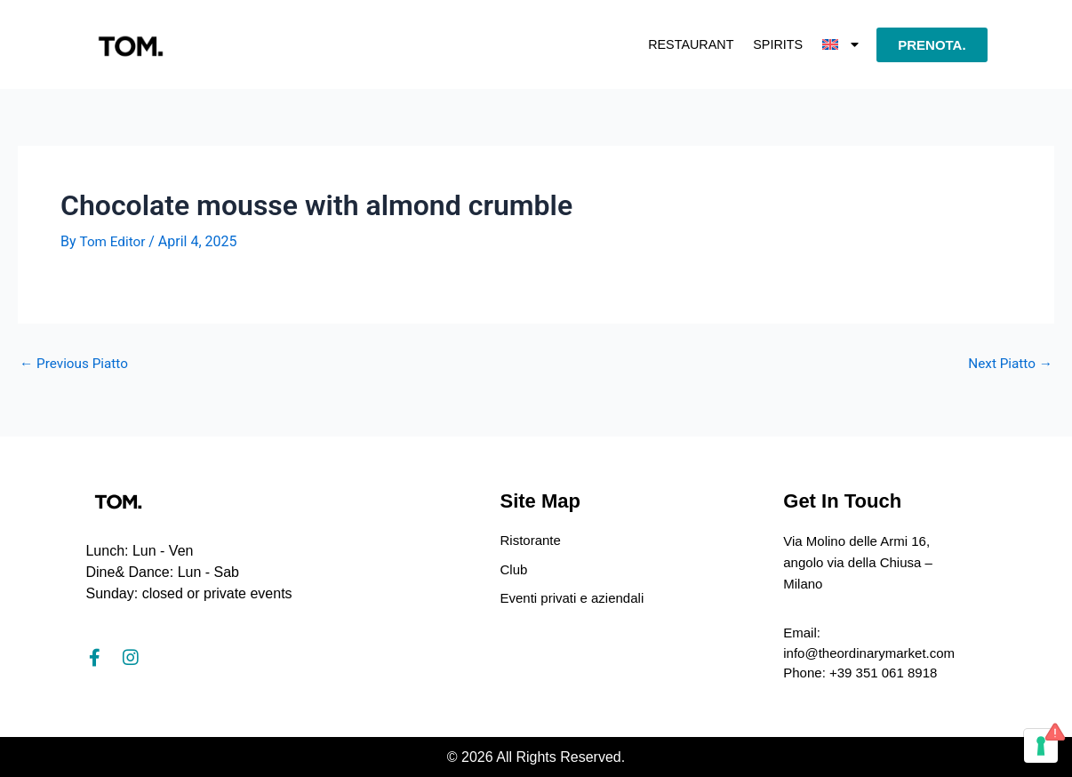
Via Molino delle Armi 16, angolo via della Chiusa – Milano (862, 559)
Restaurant (664, 44)
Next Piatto (1008, 363)
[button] (839, 44)
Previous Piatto (76, 363)
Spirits (766, 44)
